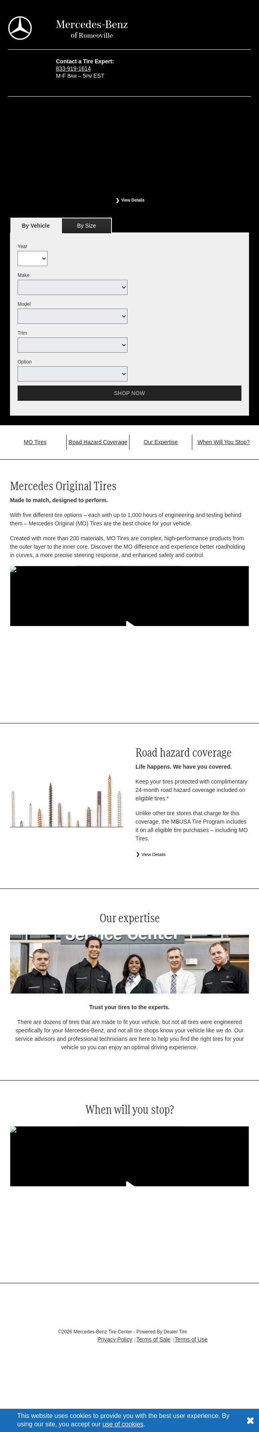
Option (25, 362)
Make (23, 275)
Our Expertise (160, 442)
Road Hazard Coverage (97, 442)
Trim (22, 333)
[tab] (35, 225)
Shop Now (129, 393)
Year (22, 246)
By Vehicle (35, 227)
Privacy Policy (115, 1339)
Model (24, 304)
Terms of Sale (153, 1339)
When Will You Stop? (223, 442)
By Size (86, 225)
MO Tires (35, 442)
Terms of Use (191, 1339)
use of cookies (122, 1424)
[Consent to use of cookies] (250, 1420)
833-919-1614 (73, 68)
